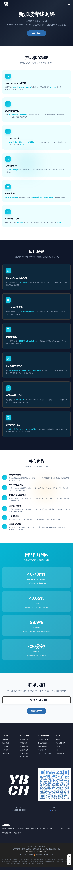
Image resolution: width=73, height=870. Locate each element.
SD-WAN (5, 746)
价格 (57, 750)
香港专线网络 (24, 750)
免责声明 (28, 851)
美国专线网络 (24, 739)
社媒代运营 (5, 743)
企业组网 (5, 750)
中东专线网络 (24, 753)
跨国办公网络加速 (43, 746)
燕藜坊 (68, 829)
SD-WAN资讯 (60, 753)
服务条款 (33, 851)
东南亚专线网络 (24, 743)
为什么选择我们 (60, 743)
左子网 (27, 829)
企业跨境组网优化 (43, 739)
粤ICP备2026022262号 (26, 854)
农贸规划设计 (12, 829)
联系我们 (58, 746)
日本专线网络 (24, 746)
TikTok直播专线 (6, 753)
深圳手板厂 (50, 829)
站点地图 (44, 851)
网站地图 (39, 851)
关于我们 (58, 739)
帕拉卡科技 (34, 829)
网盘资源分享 (17, 833)
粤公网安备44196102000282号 (44, 854)
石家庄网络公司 (7, 833)
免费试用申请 (36, 33)
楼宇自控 (42, 829)
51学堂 (4, 829)
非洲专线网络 (24, 757)
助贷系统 (21, 829)
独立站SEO (5, 739)
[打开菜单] (69, 3)
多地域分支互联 (42, 743)
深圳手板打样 (60, 829)
